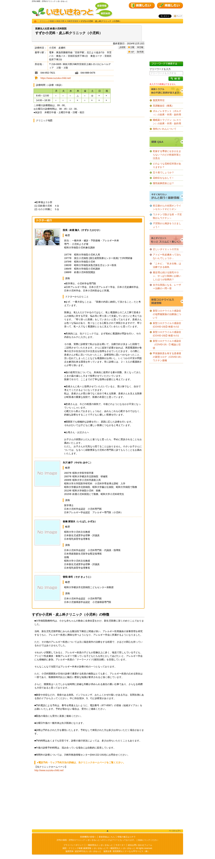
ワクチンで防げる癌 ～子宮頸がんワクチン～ (167, 216)
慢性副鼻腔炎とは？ (163, 183)
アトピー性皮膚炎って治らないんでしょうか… (167, 256)
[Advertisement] (88, 800)
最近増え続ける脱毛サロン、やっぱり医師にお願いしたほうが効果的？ (167, 276)
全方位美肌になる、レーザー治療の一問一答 (167, 286)
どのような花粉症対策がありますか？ (167, 165)
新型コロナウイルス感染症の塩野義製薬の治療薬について (167, 314)
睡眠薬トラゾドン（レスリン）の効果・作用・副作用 (167, 122)
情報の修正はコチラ (126, 837)
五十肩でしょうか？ (163, 172)
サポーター (120, 845)
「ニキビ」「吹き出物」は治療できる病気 (167, 265)
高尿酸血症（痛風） (163, 105)
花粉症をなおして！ (163, 178)
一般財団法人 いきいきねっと (99, 845)
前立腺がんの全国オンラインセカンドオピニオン (167, 207)
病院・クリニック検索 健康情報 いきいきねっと (84, 848)
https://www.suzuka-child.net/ (55, 78)
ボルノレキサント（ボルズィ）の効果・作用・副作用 (167, 113)
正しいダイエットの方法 (166, 249)
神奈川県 (60, 21)
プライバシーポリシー (73, 845)
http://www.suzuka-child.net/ (49, 770)
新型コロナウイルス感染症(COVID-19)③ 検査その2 (167, 325)
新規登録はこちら (107, 837)
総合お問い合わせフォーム (140, 845)
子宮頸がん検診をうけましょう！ (167, 225)
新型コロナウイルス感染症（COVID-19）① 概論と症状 (167, 344)
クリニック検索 (47, 21)
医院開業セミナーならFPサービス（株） (131, 851)
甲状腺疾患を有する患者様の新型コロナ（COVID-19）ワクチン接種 (168, 357)
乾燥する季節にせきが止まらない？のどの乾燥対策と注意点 (167, 155)
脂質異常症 (159, 100)
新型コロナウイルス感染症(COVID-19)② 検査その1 (167, 334)
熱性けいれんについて (164, 128)
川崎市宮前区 (73, 21)
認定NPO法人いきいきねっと (88, 851)
